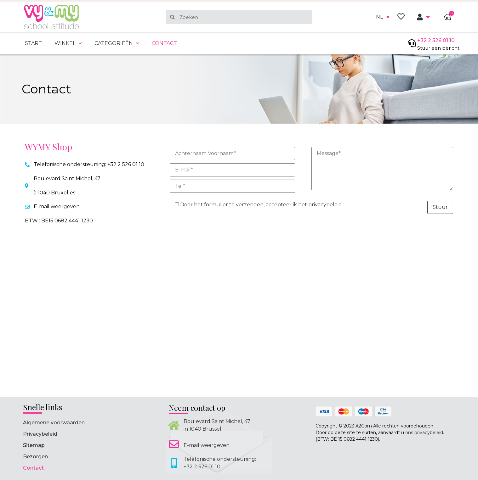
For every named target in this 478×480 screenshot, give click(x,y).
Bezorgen (35, 457)
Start (33, 43)
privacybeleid (325, 205)
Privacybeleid (40, 434)
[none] (383, 17)
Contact (164, 43)
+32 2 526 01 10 (436, 40)
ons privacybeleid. (424, 432)
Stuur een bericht (438, 48)
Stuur (440, 207)
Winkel (68, 43)
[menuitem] (383, 17)
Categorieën (116, 43)
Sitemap (34, 445)
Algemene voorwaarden (54, 423)
